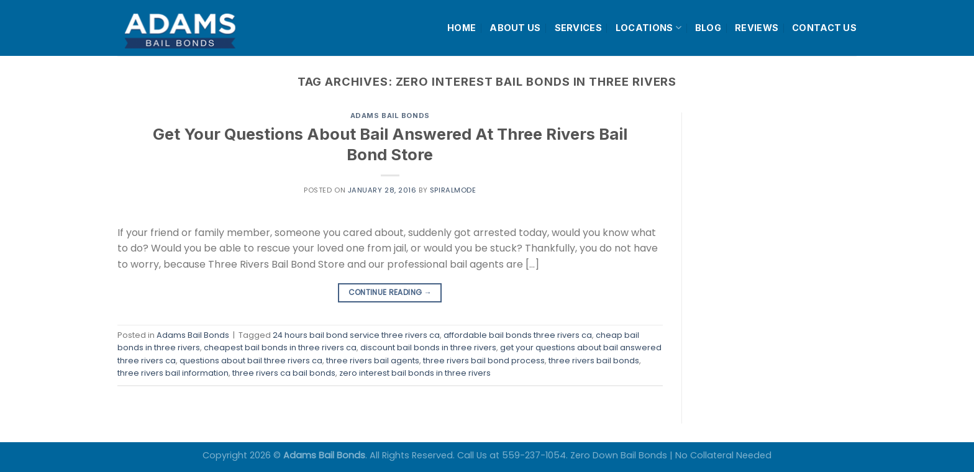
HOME (461, 27)
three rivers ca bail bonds (283, 373)
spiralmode (453, 190)
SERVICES (578, 27)
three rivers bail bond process (484, 360)
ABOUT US (514, 27)
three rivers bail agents (372, 360)
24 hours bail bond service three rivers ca (356, 335)
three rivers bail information (173, 373)
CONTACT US (824, 27)
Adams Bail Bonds (390, 115)
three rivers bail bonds (593, 360)
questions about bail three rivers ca (251, 360)
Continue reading (390, 292)
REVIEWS (756, 27)
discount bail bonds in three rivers (428, 347)
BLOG (708, 27)
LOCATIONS (648, 28)
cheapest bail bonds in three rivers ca (280, 347)
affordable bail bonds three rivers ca (518, 335)
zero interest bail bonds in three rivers (415, 373)
